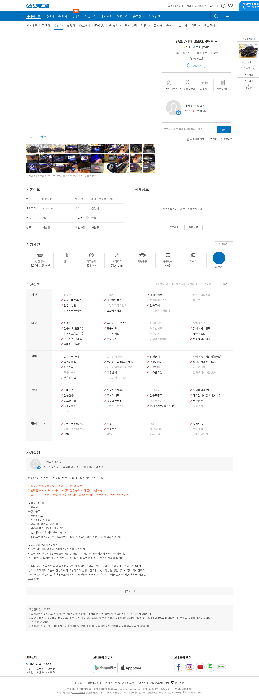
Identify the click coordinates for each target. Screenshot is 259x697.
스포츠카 (84, 25)
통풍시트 (112, 328)
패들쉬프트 (199, 333)
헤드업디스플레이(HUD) (206, 395)
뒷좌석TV (198, 423)
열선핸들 (69, 395)
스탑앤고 (155, 390)
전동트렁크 (156, 395)
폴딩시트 (112, 338)
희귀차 (195, 25)
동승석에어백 (71, 356)
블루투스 (112, 429)
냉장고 (67, 411)
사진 (31, 137)
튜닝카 (158, 25)
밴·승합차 (114, 25)
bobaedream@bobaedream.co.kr (127, 689)
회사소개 (79, 682)
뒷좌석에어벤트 (201, 328)
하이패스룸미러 (158, 338)
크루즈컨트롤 (114, 400)
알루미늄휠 (70, 305)
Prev (243, 62)
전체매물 (31, 25)
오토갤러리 (211, 25)
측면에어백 (70, 362)
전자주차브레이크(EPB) (163, 406)
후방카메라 (156, 362)
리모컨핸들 (70, 400)
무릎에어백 (70, 372)
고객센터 (143, 682)
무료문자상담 (51, 467)
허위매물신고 (70, 467)
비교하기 (249, 67)
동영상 (42, 137)
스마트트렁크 (157, 400)
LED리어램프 (114, 310)
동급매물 (174, 227)
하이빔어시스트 (158, 300)
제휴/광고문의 (94, 682)
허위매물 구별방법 (92, 467)
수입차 (58, 25)
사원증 (95, 227)
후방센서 (112, 372)
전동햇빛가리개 (201, 338)
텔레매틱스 (199, 429)
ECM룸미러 (199, 323)
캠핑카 (145, 25)
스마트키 (69, 390)
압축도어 (155, 305)
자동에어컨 (70, 406)
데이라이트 (156, 294)
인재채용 (108, 682)
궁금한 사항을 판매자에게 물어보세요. (183, 129)
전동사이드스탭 (201, 294)
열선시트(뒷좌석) (116, 323)
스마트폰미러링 (201, 434)
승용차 (71, 25)
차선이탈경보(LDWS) (204, 362)
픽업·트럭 (131, 25)
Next (254, 62)
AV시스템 (155, 434)
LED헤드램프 (114, 300)
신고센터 (131, 682)
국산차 (45, 25)
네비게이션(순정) (73, 423)
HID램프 (111, 294)
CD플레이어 (156, 429)
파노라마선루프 (72, 300)
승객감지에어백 (115, 356)
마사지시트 (156, 323)
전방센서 (155, 356)
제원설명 (223, 244)
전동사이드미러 (72, 310)
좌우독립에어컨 (115, 390)
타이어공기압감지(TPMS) (207, 356)
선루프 (67, 294)
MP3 (109, 434)
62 (208, 111)
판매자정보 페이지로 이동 (178, 112)
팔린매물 (193, 227)
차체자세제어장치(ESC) (120, 367)
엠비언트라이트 (72, 344)
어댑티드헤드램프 (117, 305)
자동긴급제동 (200, 367)
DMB (152, 423)
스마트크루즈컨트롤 (118, 406)
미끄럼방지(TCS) (116, 377)
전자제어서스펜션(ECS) (206, 372)
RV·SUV (99, 25)
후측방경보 (70, 377)
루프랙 (196, 300)
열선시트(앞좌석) (73, 338)
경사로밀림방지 (201, 390)
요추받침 (155, 333)
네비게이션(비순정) (74, 429)
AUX (109, 423)
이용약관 (119, 682)
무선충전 (198, 400)
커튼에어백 (70, 367)
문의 (224, 129)
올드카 (170, 25)
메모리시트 (113, 333)
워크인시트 (156, 328)
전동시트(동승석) (73, 333)
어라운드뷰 (156, 372)
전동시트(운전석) (73, 328)
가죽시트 (69, 323)
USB (66, 434)
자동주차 (198, 406)
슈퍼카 (183, 25)
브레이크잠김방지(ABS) (120, 362)
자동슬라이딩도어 (160, 310)
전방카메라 (156, 367)
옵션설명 (223, 284)
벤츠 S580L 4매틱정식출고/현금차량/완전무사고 (255, 46)
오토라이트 (113, 395)
